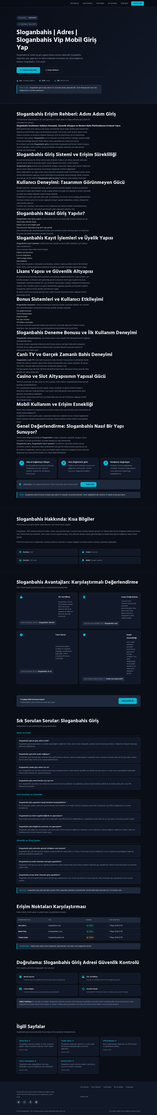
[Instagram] (24, 1102)
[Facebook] (30, 1102)
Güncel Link (137, 3)
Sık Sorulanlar (112, 3)
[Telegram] (36, 1102)
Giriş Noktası (74, 3)
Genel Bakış (100, 3)
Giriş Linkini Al (127, 700)
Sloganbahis (22, 18)
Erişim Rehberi (87, 3)
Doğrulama (124, 3)
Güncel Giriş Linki (28, 70)
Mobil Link (88, 484)
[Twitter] (19, 1102)
